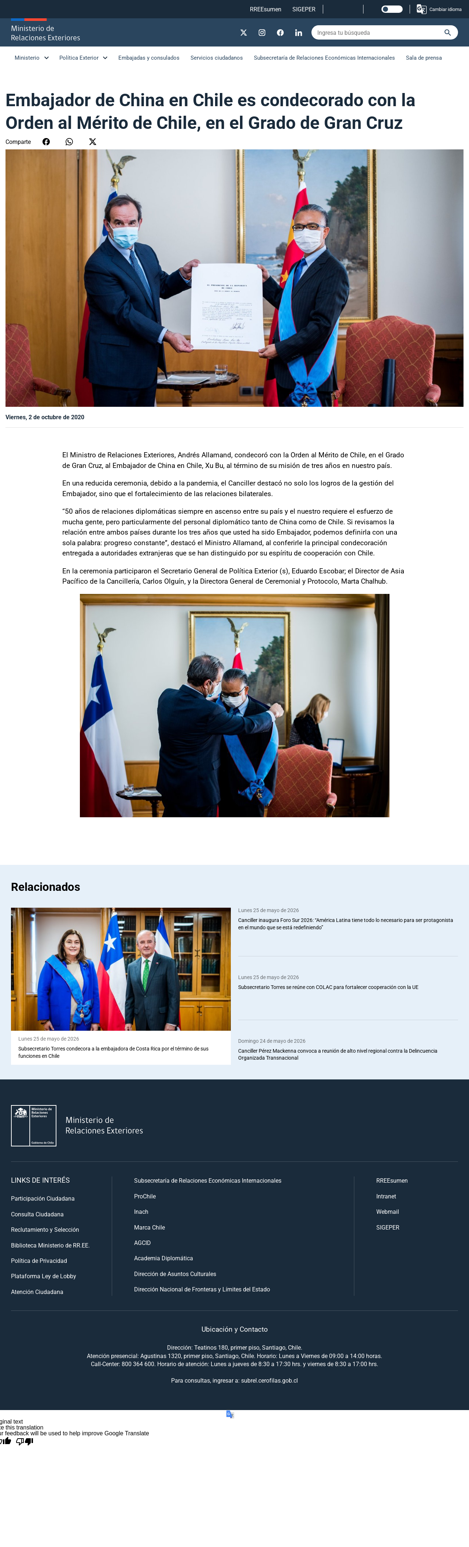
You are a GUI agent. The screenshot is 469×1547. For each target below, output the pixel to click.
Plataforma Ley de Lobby (43, 1276)
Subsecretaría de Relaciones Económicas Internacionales (324, 57)
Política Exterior (79, 57)
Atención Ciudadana (37, 1291)
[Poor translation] (25, 1442)
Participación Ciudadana (43, 1198)
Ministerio (27, 57)
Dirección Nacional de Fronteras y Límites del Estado (202, 1289)
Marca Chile (149, 1227)
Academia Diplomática (163, 1258)
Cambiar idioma (439, 9)
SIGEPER (303, 9)
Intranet (386, 1196)
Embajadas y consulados (149, 57)
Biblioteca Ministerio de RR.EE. (50, 1245)
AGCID (142, 1242)
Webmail (387, 1212)
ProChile (145, 1196)
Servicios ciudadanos (217, 57)
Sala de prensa (424, 57)
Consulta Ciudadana (37, 1214)
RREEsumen (265, 9)
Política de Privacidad (39, 1260)
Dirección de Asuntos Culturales (175, 1274)
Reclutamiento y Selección (45, 1230)
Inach (141, 1212)
